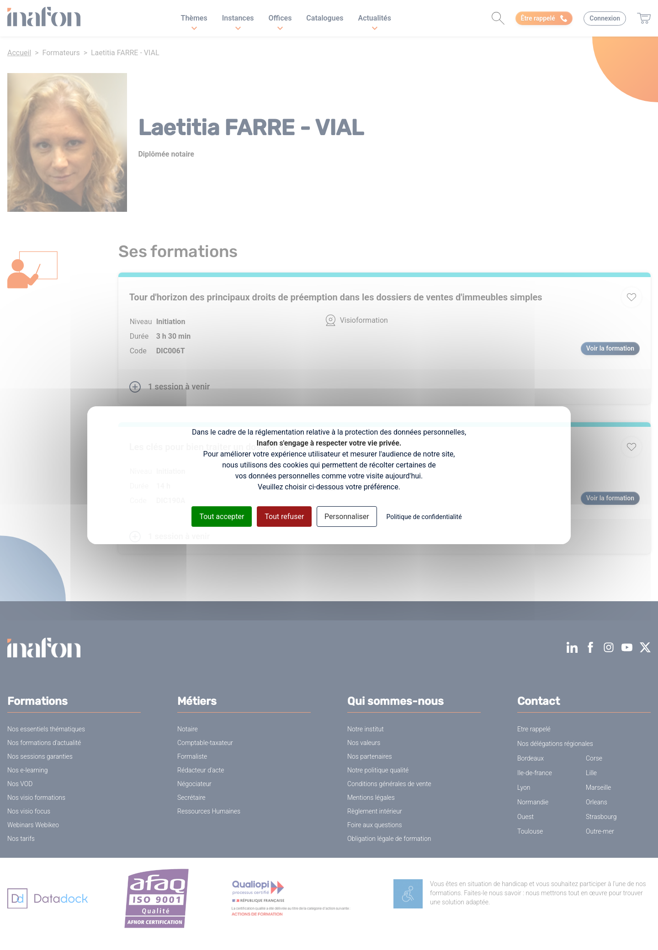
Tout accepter (221, 516)
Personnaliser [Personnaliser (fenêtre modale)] (346, 516)
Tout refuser (284, 516)
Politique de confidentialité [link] (424, 516)
